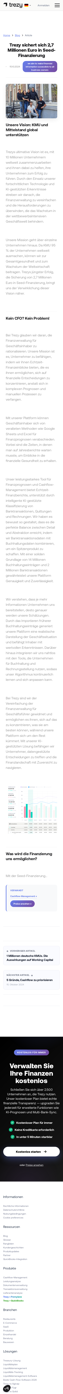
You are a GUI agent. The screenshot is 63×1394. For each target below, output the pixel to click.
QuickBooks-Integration (15, 1259)
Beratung (8, 1338)
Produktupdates (11, 1251)
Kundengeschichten (13, 1247)
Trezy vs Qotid (10, 1391)
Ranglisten (8, 1243)
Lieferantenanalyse (12, 1292)
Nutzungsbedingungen (14, 1213)
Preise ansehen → (23, 903)
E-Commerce (10, 1322)
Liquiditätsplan (10, 1364)
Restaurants (9, 1319)
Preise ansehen (34, 1164)
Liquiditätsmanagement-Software (20, 1376)
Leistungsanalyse (12, 1281)
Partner (7, 1255)
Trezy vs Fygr (10, 1387)
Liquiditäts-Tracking (13, 1372)
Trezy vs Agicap (11, 1383)
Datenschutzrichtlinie (13, 1209)
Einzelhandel (9, 1334)
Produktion (8, 1330)
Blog (17, 35)
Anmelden (44, 5)
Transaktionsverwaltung (15, 1289)
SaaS (6, 1326)
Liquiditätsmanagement (15, 1368)
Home (6, 35)
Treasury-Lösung (11, 1360)
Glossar (7, 1239)
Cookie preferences (13, 1217)
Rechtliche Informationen (16, 1206)
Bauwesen (8, 1342)
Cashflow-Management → (23, 896)
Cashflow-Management (15, 1277)
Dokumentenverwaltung (15, 1285)
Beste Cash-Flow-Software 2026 (20, 1379)
